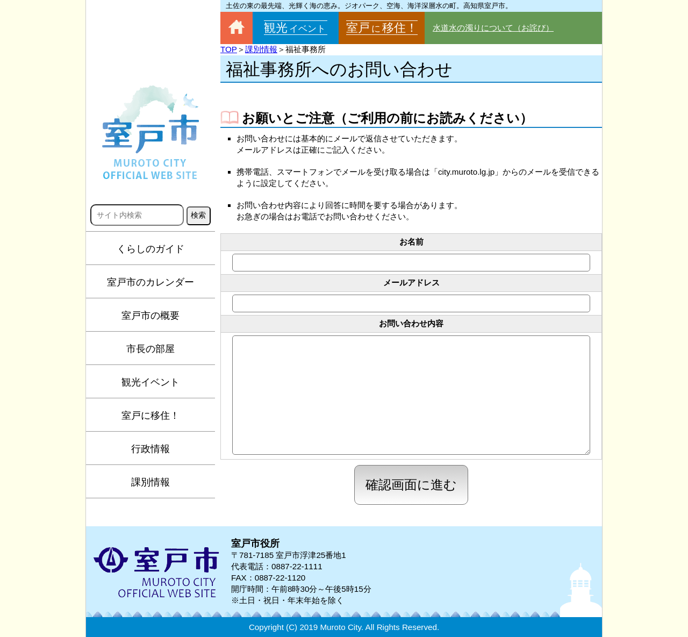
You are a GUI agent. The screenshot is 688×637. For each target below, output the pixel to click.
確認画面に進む (411, 484)
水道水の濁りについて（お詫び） (493, 27)
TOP (228, 49)
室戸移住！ (382, 27)
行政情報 (150, 448)
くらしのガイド (150, 249)
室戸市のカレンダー (150, 282)
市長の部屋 (150, 348)
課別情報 (150, 482)
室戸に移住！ (150, 415)
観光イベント (150, 382)
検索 (198, 215)
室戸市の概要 (150, 315)
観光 (295, 27)
